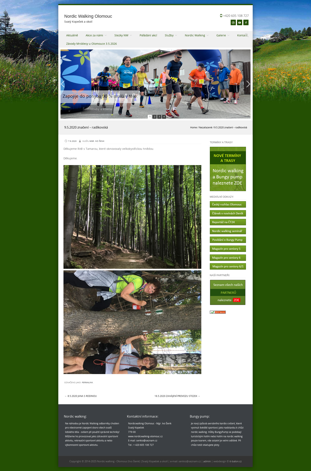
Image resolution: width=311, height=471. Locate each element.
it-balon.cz (235, 461)
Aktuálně (72, 35)
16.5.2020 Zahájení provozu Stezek (177, 395)
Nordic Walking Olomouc (88, 16)
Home (193, 127)
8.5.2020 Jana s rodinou (81, 395)
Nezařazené (205, 127)
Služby (169, 35)
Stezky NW (121, 35)
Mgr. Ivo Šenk (96, 141)
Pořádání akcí (148, 35)
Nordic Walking (195, 35)
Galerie (221, 35)
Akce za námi (94, 35)
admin (207, 461)
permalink (87, 382)
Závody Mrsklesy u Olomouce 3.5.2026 (91, 43)
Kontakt (242, 35)
